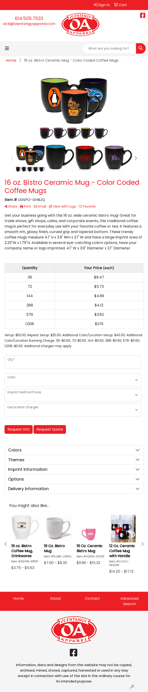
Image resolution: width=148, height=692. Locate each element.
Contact (92, 598)
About (55, 598)
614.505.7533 (29, 18)
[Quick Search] (109, 48)
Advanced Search (129, 601)
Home (18, 598)
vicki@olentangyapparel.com (29, 23)
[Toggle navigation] (7, 48)
